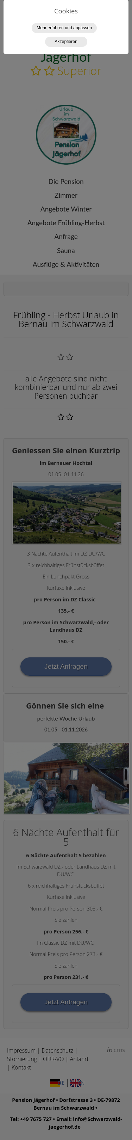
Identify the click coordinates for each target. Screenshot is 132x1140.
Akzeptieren (66, 41)
